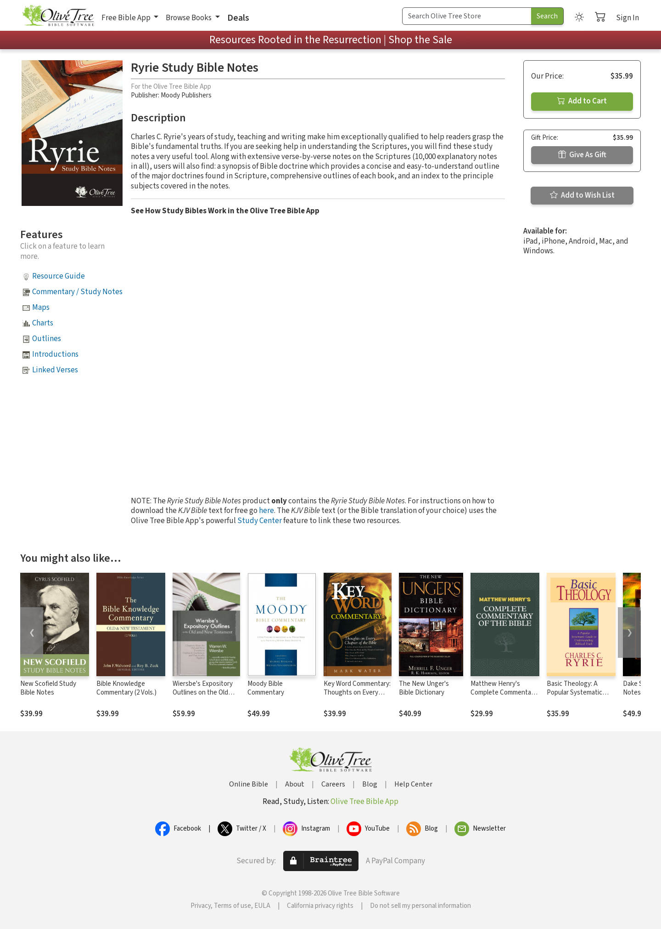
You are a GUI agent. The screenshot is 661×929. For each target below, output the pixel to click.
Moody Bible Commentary (265, 688)
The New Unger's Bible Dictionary (424, 688)
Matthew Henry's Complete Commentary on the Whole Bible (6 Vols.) (504, 697)
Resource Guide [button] (58, 276)
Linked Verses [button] (55, 370)
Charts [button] (42, 323)
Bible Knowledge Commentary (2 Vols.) (126, 688)
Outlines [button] (46, 338)
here (266, 510)
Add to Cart (582, 101)
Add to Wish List (582, 195)
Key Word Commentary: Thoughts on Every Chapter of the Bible (357, 692)
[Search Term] (467, 16)
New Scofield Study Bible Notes (48, 688)
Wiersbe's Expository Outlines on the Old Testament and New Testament (203, 697)
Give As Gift (582, 154)
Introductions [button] (55, 354)
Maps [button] (41, 307)
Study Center (259, 520)
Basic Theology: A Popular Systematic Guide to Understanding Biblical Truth (581, 697)
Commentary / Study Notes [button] (77, 291)
